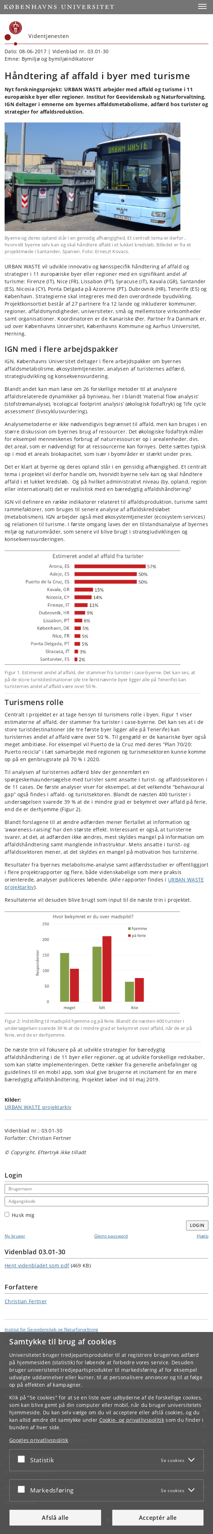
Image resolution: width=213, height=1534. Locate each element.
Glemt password (111, 1236)
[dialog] (106, 1433)
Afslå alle (55, 1518)
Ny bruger (15, 1236)
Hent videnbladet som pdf (37, 1265)
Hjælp (203, 1236)
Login (197, 1225)
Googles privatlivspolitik (38, 1440)
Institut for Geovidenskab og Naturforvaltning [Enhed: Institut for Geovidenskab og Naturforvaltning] (52, 1329)
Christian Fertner (26, 1301)
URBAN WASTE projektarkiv (38, 1107)
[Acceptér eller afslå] (23, 1458)
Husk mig (19, 1215)
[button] (202, 6)
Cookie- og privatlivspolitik (131, 1419)
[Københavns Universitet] (13, 33)
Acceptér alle (158, 1518)
